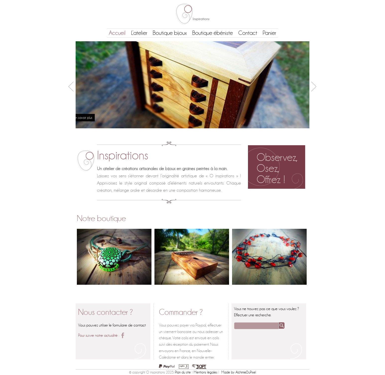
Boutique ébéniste (212, 33)
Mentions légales (205, 372)
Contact (247, 33)
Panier (269, 33)
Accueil (117, 33)
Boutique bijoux (170, 33)
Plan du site (183, 372)
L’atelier (139, 33)
